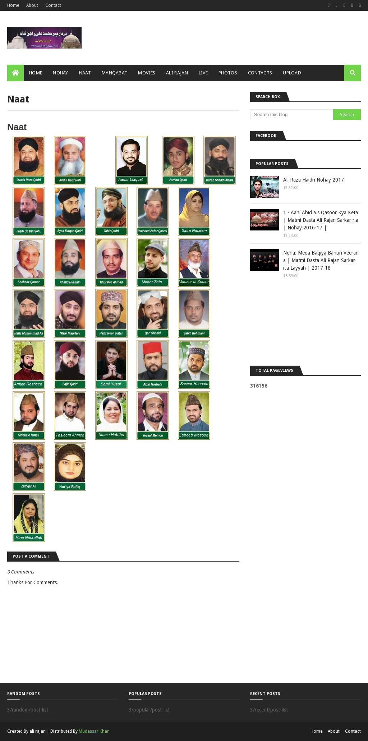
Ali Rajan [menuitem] (177, 73)
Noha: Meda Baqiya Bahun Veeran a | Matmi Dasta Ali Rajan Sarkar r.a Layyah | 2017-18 (321, 260)
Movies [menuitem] (146, 73)
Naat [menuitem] (85, 73)
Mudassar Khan (94, 731)
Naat (17, 127)
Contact (53, 5)
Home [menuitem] (35, 73)
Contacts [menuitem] (260, 73)
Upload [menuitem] (292, 73)
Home (13, 5)
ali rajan (37, 731)
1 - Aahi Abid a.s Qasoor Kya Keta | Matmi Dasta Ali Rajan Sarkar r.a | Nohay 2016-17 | (320, 220)
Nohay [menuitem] (60, 73)
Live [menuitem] (203, 73)
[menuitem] (15, 73)
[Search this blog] (291, 114)
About (32, 5)
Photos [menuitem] (227, 73)
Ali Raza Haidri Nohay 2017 (313, 180)
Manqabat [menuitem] (114, 73)
